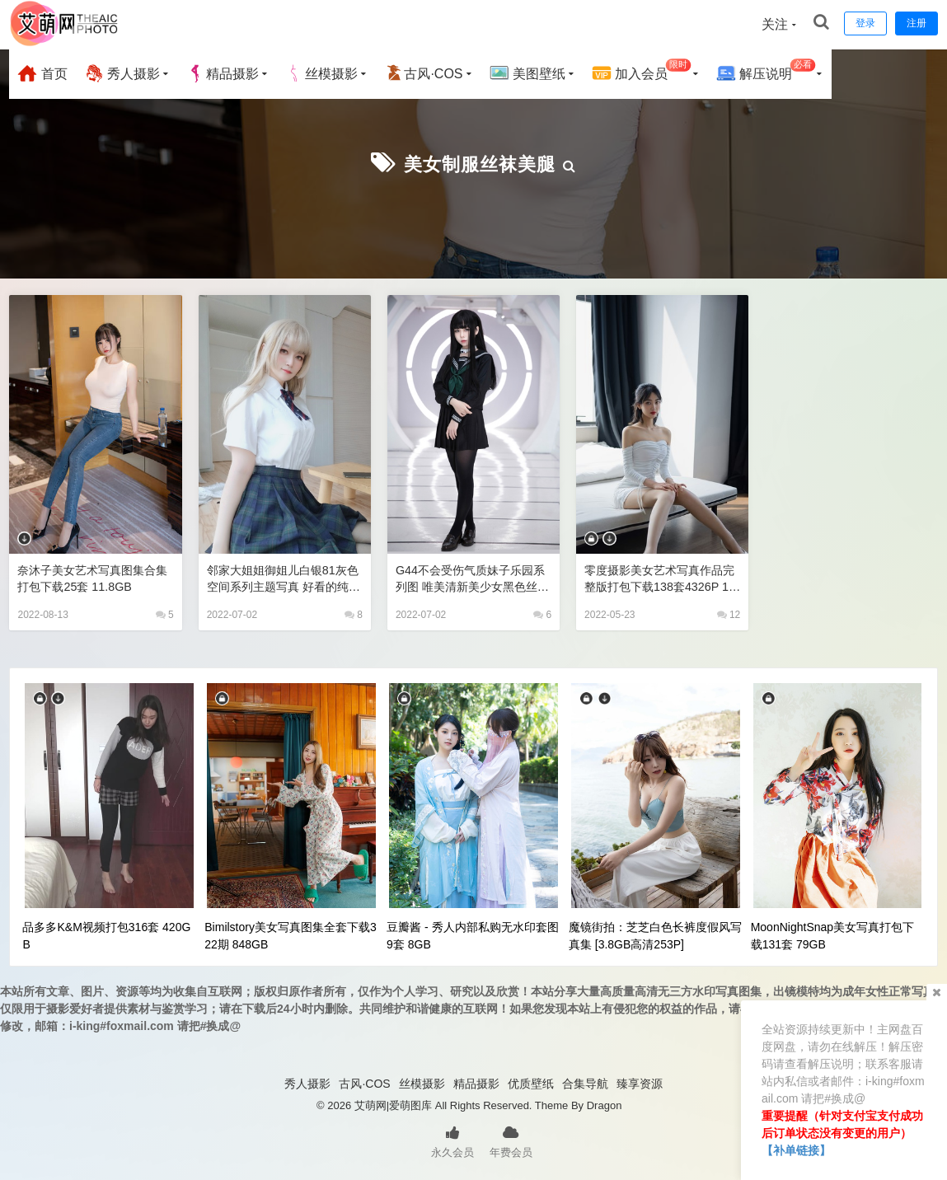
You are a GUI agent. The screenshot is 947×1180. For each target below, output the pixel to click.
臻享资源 (639, 1082)
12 (729, 613)
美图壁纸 (527, 73)
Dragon (604, 1104)
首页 (42, 73)
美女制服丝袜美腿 (479, 163)
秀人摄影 (122, 73)
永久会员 (452, 1139)
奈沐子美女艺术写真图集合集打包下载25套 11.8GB (91, 576)
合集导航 (585, 1082)
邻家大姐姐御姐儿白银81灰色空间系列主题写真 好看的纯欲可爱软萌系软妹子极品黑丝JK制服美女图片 (283, 577)
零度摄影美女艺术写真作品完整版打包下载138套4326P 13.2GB (661, 577)
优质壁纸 (531, 1082)
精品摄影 (222, 73)
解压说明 (766, 71)
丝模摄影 (321, 73)
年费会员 (511, 1139)
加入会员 (641, 71)
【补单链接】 (796, 1150)
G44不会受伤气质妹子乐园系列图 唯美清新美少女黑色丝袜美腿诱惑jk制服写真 (471, 577)
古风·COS (423, 73)
